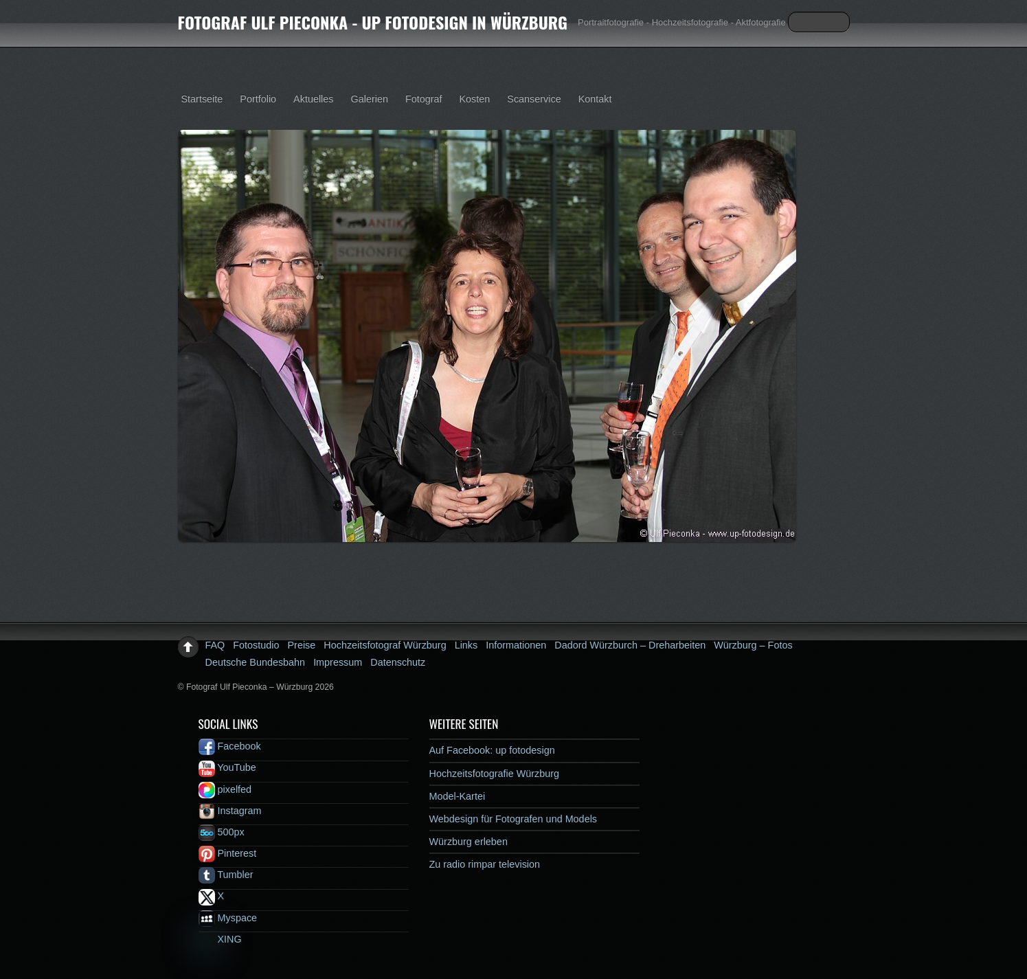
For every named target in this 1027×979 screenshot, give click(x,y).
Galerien (369, 98)
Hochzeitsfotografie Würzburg (494, 773)
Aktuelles (313, 98)
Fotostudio (256, 645)
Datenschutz (397, 662)
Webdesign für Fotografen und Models (513, 818)
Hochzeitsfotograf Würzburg (385, 645)
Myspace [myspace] (228, 917)
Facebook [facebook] (230, 746)
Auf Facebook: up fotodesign (492, 750)
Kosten (475, 98)
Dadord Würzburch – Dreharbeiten (630, 645)
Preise (302, 645)
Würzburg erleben (468, 841)
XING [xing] (220, 939)
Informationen (516, 645)
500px (222, 831)
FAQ (215, 645)
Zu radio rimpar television (485, 864)
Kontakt (595, 98)
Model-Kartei (457, 796)
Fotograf (423, 98)
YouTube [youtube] (227, 767)
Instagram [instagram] (230, 810)
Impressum (337, 662)
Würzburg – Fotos (753, 645)
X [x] (212, 895)
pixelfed (225, 789)
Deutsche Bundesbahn (255, 662)
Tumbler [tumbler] (226, 874)
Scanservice (534, 98)
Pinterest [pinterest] (228, 853)
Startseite (202, 98)
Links (466, 645)
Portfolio (258, 98)
